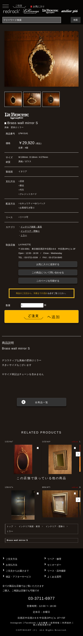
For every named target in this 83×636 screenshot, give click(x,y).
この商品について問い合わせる (48, 272)
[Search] (31, 20)
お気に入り (37, 6)
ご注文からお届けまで (17, 570)
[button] (78, 454)
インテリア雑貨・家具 (31, 227)
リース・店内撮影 (56, 570)
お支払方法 (11, 565)
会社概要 (43, 623)
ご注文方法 (11, 559)
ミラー (24, 235)
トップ (10, 526)
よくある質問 (54, 576)
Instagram (16, 623)
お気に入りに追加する (47, 264)
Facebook (30, 623)
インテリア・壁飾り (30, 231)
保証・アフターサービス (18, 576)
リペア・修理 (54, 559)
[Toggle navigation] (5, 6)
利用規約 (66, 623)
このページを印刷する (47, 280)
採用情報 (55, 623)
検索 (75, 20)
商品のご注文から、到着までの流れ (31, 293)
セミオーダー (54, 565)
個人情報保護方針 (42, 625)
